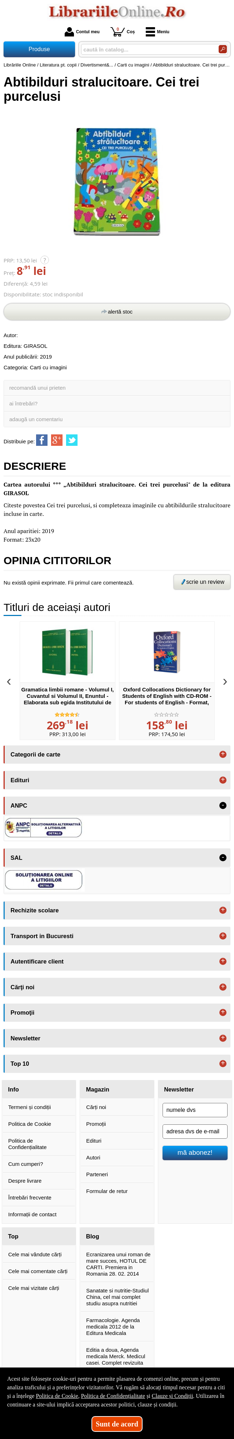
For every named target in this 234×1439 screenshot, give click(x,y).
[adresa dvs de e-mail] (195, 1131)
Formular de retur (107, 1191)
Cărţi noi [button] (23, 987)
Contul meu (82, 31)
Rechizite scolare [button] (35, 910)
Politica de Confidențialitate (27, 1144)
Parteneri (97, 1174)
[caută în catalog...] (147, 49)
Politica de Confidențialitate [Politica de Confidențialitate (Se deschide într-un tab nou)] (113, 1396)
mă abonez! (195, 1152)
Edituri (93, 1141)
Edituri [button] (20, 780)
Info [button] (13, 1089)
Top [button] (13, 1236)
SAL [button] (17, 857)
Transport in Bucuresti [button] (42, 936)
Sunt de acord (117, 1424)
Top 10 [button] (20, 1063)
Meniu (158, 31)
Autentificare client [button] (37, 961)
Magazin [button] (97, 1089)
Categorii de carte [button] (35, 754)
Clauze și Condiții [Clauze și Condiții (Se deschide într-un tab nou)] (172, 1396)
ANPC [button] (19, 805)
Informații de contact (32, 1214)
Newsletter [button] (25, 1038)
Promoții (96, 1124)
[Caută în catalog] (223, 49)
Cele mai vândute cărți (34, 1254)
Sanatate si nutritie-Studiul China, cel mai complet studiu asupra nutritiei (117, 1296)
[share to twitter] (72, 440)
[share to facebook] (42, 440)
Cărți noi (96, 1107)
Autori (93, 1157)
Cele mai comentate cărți (38, 1271)
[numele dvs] (195, 1110)
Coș (122, 31)
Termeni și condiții (29, 1107)
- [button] (223, 805)
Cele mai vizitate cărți (33, 1288)
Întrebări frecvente (29, 1197)
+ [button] (223, 754)
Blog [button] (92, 1236)
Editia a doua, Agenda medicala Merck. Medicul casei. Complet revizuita (115, 1356)
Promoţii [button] (23, 1012)
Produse (39, 49)
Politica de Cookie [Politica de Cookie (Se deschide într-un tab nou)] (57, 1396)
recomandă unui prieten (37, 388)
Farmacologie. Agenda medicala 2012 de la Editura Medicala (113, 1326)
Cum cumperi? (25, 1164)
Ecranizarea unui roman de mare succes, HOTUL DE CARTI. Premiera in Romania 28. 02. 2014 (118, 1264)
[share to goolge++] (57, 440)
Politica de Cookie (29, 1124)
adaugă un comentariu (36, 419)
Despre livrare (24, 1181)
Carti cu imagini (48, 367)
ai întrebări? (23, 403)
